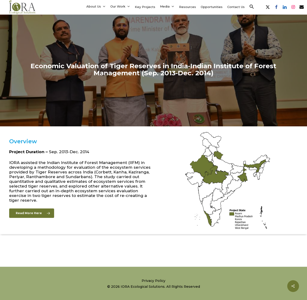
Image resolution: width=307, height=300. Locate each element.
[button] (251, 6)
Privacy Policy (153, 281)
